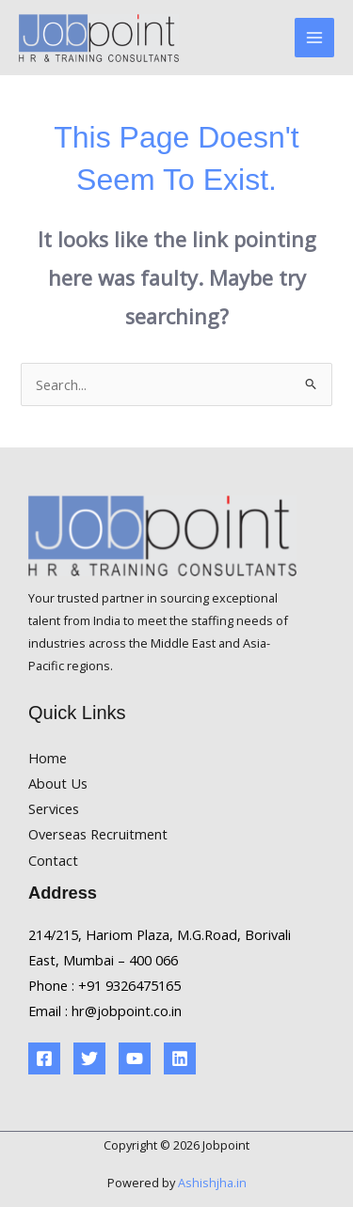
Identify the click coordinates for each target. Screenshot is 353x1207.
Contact (53, 860)
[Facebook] (44, 1058)
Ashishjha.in (212, 1182)
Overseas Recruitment (98, 833)
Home (47, 757)
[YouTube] (135, 1058)
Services (53, 808)
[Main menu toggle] (314, 37)
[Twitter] (89, 1058)
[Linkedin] (180, 1058)
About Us (58, 783)
